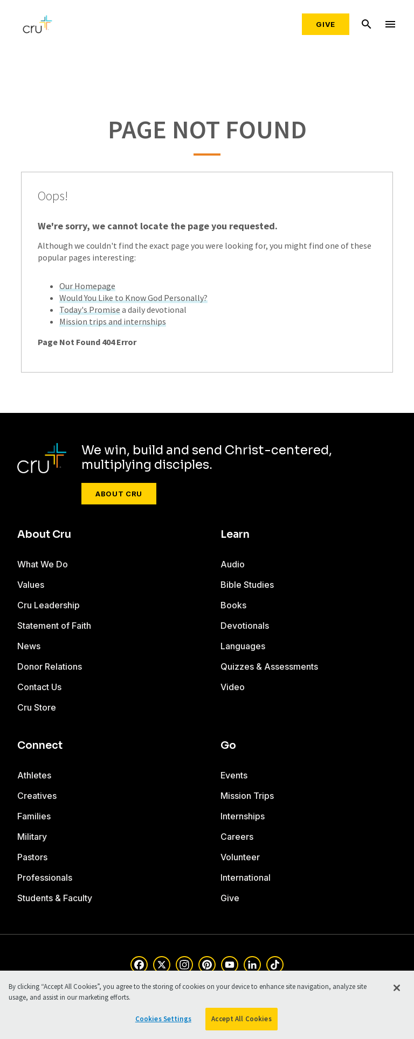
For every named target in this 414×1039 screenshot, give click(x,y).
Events (233, 775)
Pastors (32, 857)
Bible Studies (247, 584)
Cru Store (36, 707)
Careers (236, 836)
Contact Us (39, 687)
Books (233, 605)
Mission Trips (247, 795)
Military (32, 836)
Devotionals (244, 625)
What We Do (42, 564)
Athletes (34, 775)
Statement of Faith (54, 625)
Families (34, 816)
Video (232, 687)
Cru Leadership (48, 605)
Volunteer (240, 857)
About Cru (118, 493)
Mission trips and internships (112, 321)
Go (228, 745)
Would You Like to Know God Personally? (133, 297)
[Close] (397, 988)
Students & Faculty (54, 898)
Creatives (37, 795)
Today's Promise (89, 309)
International (245, 877)
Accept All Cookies (241, 1018)
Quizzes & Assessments (269, 666)
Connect (40, 745)
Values (30, 584)
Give (325, 24)
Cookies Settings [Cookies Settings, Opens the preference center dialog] (163, 1018)
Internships (242, 816)
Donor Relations (49, 666)
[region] (207, 1005)
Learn (235, 534)
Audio (232, 564)
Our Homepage (87, 285)
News (28, 646)
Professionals (44, 877)
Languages (242, 646)
